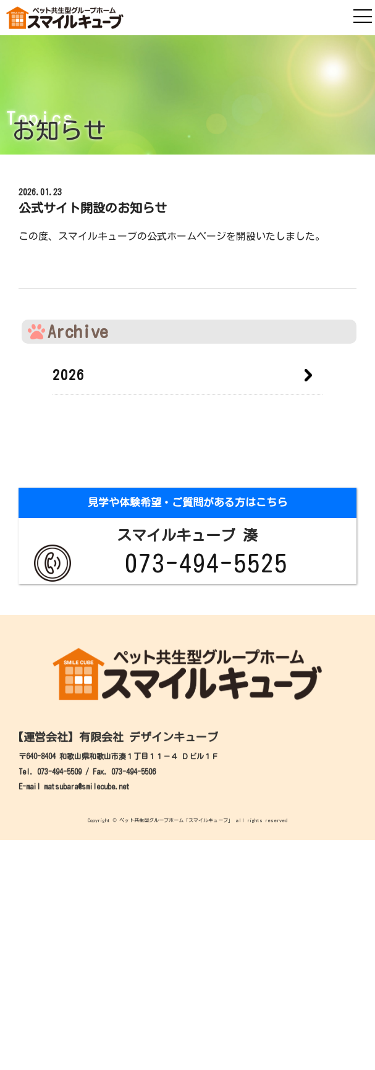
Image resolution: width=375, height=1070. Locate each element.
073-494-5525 (206, 563)
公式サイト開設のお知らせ (93, 208)
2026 (69, 375)
